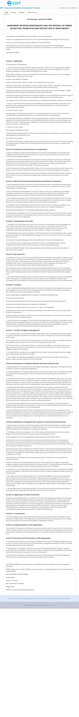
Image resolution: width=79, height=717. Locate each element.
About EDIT (11, 598)
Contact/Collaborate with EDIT (49, 598)
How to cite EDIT (34, 598)
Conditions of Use (40, 605)
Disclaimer (33, 605)
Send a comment (32, 12)
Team (18, 598)
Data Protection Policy (50, 605)
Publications (24, 598)
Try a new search (64, 8)
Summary (13, 12)
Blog (61, 598)
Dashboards (67, 598)
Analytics (75, 8)
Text (6, 12)
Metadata (21, 12)
